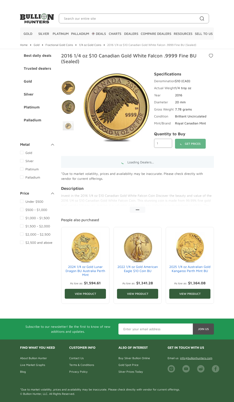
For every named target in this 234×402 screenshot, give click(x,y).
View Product (85, 293)
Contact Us (76, 358)
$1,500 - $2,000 (37, 226)
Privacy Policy (78, 371)
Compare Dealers (156, 33)
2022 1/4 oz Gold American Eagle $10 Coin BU (137, 268)
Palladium (80, 33)
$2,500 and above (38, 242)
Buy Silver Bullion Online (134, 358)
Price (37, 193)
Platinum (61, 33)
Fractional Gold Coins (59, 44)
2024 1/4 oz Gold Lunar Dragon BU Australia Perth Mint (85, 270)
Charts (115, 33)
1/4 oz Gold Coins (90, 44)
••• (137, 209)
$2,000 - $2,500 (37, 234)
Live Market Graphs (32, 365)
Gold (28, 33)
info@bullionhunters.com (196, 358)
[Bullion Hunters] (37, 18)
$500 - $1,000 (36, 210)
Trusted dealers (37, 68)
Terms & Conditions (81, 365)
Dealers (131, 33)
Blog (23, 371)
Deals (99, 33)
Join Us (203, 329)
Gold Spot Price (128, 365)
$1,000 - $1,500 (37, 218)
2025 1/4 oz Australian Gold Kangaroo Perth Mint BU (189, 268)
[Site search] (203, 18)
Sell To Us (204, 33)
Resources (183, 33)
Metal (37, 144)
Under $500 (34, 201)
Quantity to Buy (169, 133)
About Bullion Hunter (33, 358)
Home (24, 44)
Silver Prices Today (130, 371)
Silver (43, 33)
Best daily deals (37, 55)
